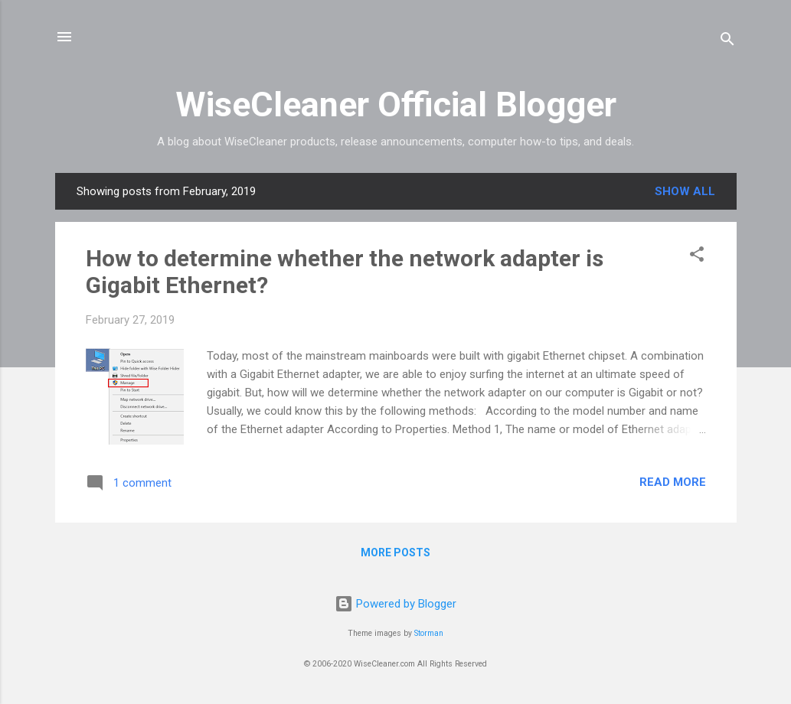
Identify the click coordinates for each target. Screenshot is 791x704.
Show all (685, 191)
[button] (697, 257)
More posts (395, 552)
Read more (672, 482)
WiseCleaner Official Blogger (395, 104)
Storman (428, 633)
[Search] (727, 41)
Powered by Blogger (395, 604)
